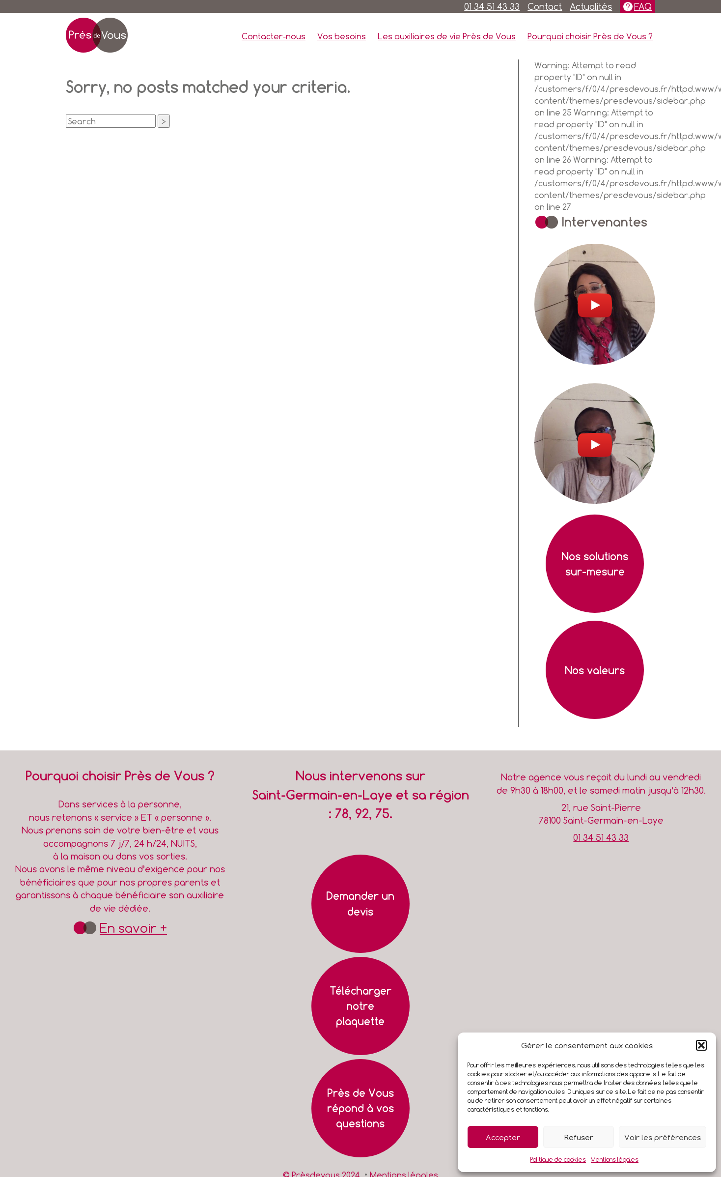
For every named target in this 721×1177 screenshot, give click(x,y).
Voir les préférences (662, 1137)
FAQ (643, 6)
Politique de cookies (558, 1159)
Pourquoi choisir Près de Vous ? (590, 36)
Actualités (591, 6)
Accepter (503, 1137)
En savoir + (133, 928)
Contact (544, 6)
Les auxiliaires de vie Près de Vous (447, 36)
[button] (701, 1045)
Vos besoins (341, 36)
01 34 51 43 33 (492, 6)
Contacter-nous (273, 36)
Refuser (578, 1137)
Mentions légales (614, 1159)
